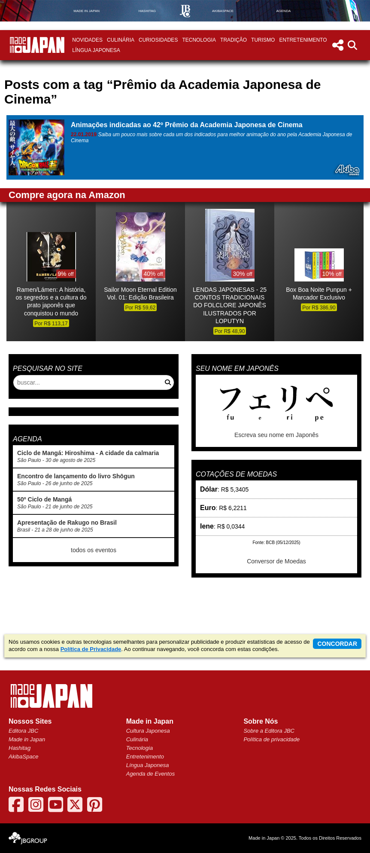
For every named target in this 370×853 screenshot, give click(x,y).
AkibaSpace (23, 756)
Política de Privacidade (91, 649)
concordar (337, 643)
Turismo (263, 40)
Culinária (120, 40)
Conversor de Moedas (276, 561)
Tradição (233, 40)
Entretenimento (303, 40)
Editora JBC (23, 731)
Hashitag (19, 748)
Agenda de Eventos (150, 773)
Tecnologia (199, 40)
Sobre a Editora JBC (268, 731)
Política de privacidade (271, 739)
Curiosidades (158, 40)
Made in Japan (27, 739)
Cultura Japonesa (148, 731)
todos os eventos (93, 550)
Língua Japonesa (96, 50)
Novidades (87, 40)
